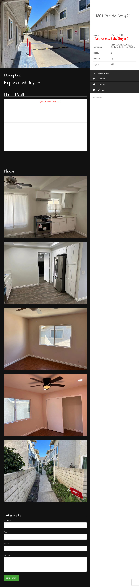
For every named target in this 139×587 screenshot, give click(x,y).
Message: (8, 555)
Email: (7, 532)
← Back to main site (96, 97)
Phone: (7, 544)
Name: (7, 520)
